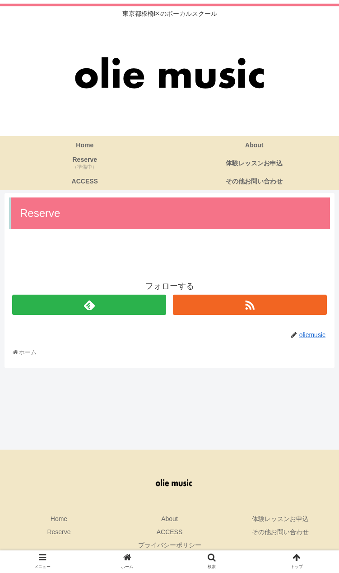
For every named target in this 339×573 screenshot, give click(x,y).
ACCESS (170, 531)
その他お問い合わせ (280, 531)
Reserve (58, 531)
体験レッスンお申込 (280, 518)
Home (59, 518)
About (169, 518)
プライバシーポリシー (169, 545)
